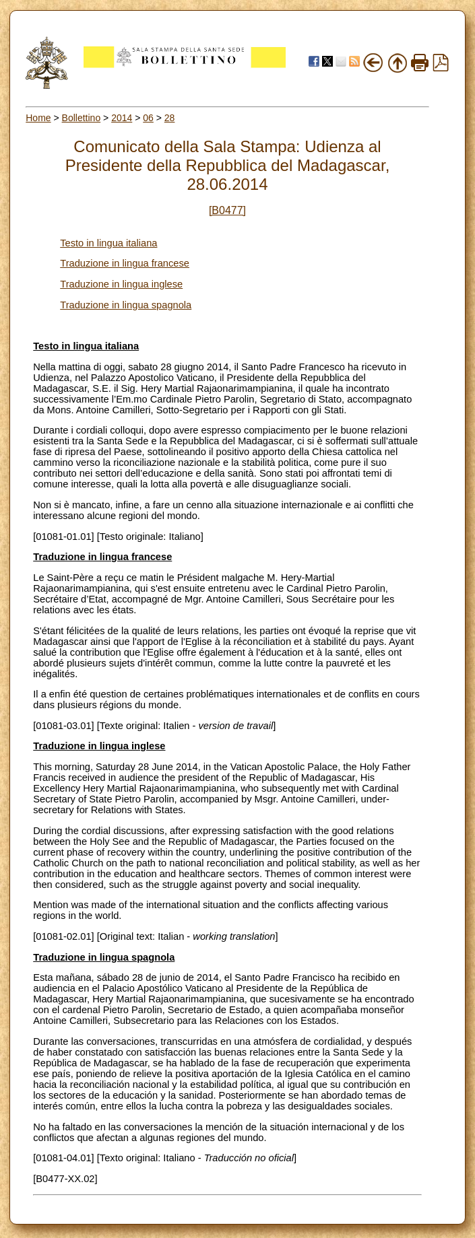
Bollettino (81, 117)
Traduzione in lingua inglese (121, 284)
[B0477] (227, 210)
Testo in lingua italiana (108, 243)
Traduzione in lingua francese (124, 263)
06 (148, 117)
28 (169, 117)
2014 (121, 117)
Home (38, 117)
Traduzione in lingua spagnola (125, 305)
